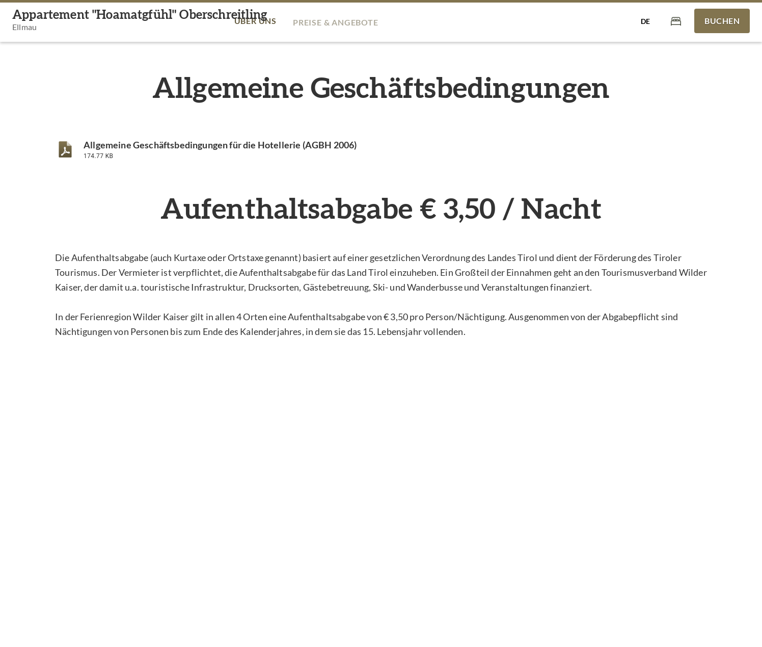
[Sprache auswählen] (645, 21)
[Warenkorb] (676, 20)
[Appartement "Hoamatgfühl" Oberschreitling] (139, 21)
